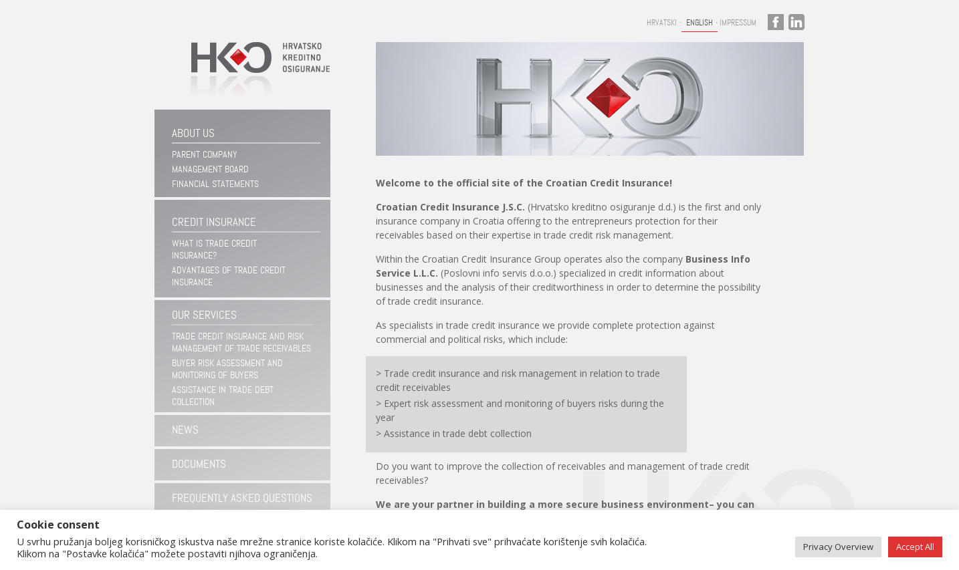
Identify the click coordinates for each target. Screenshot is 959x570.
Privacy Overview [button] (838, 547)
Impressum (738, 22)
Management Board (210, 169)
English (699, 22)
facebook (776, 22)
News (185, 430)
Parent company (204, 154)
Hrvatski (662, 22)
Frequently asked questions (242, 498)
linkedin (796, 22)
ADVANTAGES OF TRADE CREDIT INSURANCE (229, 276)
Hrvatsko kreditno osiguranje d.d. (254, 76)
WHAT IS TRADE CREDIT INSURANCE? (214, 249)
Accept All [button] (915, 547)
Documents (199, 464)
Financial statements (215, 183)
